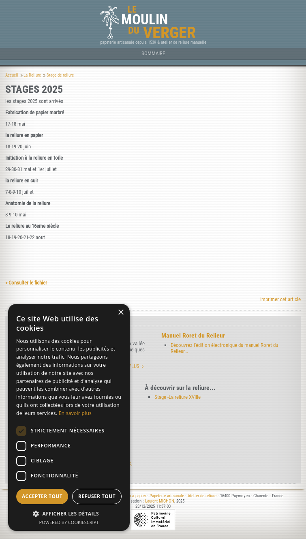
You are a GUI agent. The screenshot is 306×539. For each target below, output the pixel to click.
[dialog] (69, 417)
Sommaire (153, 53)
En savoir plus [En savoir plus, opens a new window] (75, 413)
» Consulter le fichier (26, 283)
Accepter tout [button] (42, 496)
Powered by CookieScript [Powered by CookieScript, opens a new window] (69, 522)
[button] (69, 513)
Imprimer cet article (280, 299)
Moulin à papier (132, 495)
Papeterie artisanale (167, 495)
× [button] (121, 313)
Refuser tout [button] (97, 496)
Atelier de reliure (202, 495)
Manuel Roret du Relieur (193, 335)
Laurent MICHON (159, 501)
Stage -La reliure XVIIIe (177, 397)
